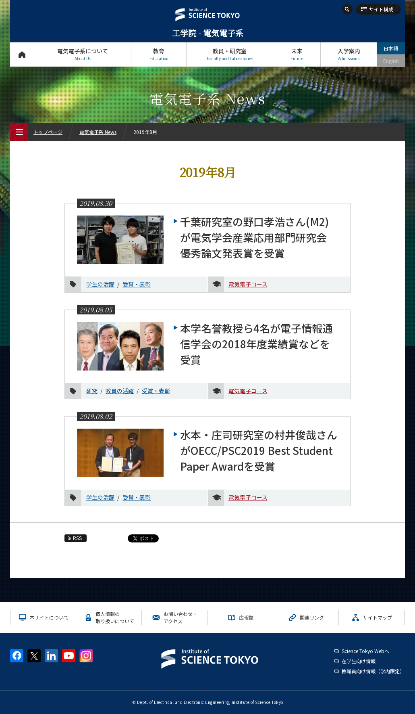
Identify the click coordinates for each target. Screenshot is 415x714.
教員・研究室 (230, 54)
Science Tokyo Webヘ (365, 650)
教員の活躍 (120, 391)
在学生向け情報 (359, 660)
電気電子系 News (97, 131)
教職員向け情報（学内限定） (373, 671)
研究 (92, 391)
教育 (158, 54)
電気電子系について (82, 54)
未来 (296, 54)
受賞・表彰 (136, 284)
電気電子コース (248, 284)
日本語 (391, 48)
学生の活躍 (100, 284)
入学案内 (349, 54)
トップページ (22, 54)
